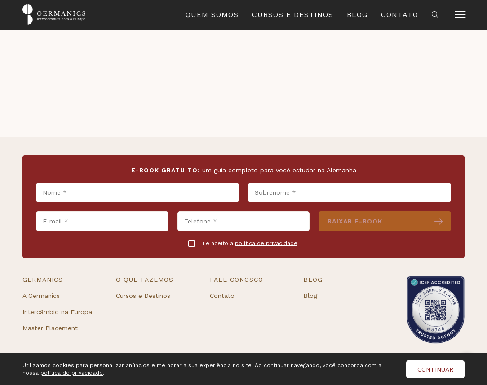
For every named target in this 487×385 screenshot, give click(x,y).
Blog (357, 14)
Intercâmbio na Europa (57, 311)
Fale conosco (236, 279)
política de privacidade (266, 243)
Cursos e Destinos (292, 14)
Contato (399, 14)
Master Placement (50, 328)
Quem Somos (212, 14)
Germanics (42, 279)
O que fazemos (144, 279)
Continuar (435, 369)
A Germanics (41, 295)
